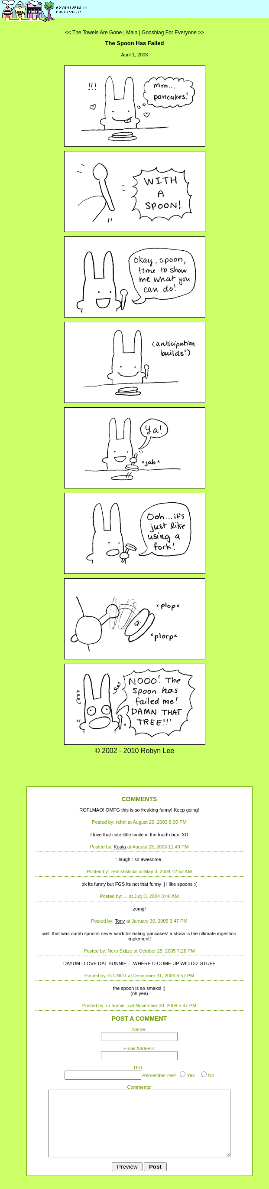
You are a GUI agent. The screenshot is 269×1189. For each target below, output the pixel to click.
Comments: (139, 1087)
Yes (190, 1075)
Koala (119, 846)
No (211, 1075)
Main (131, 32)
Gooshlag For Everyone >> (173, 32)
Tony (120, 921)
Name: (139, 1029)
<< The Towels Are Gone (93, 32)
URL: (139, 1067)
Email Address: (139, 1048)
